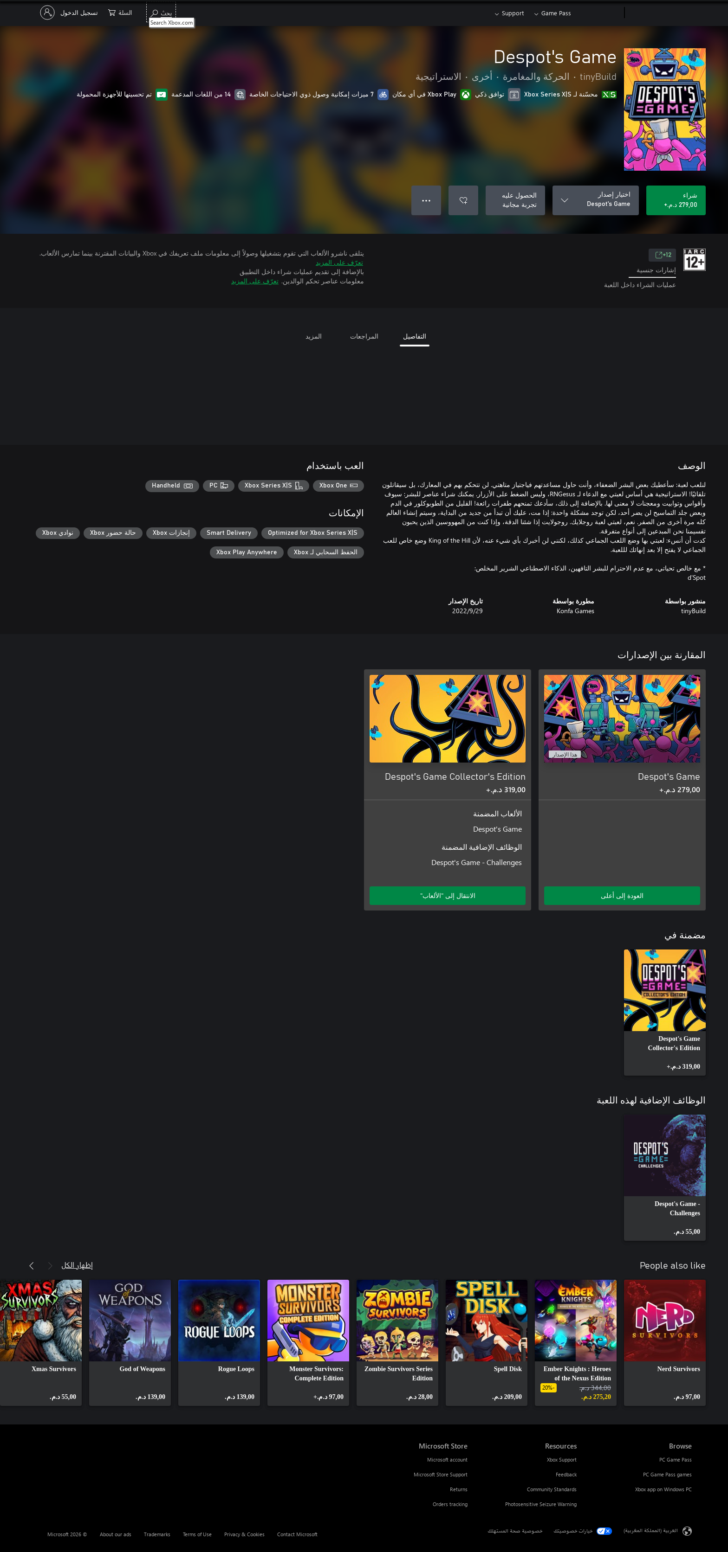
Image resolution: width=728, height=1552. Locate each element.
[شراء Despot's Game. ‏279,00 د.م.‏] (676, 200)
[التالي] (31, 1265)
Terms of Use (197, 1534)
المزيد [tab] (314, 336)
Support (513, 13)
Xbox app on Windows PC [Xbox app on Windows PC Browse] (663, 1489)
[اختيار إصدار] (595, 200)
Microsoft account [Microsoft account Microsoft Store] (447, 1459)
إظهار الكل (77, 1265)
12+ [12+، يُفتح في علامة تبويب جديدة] (663, 255)
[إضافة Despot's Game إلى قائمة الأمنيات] (463, 200)
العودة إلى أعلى (622, 895)
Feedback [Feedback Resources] (566, 1474)
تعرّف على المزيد (339, 262)
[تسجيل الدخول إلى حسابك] (70, 12)
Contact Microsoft (297, 1534)
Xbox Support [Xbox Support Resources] (562, 1459)
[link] (665, 1012)
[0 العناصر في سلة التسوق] (120, 12)
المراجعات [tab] (364, 336)
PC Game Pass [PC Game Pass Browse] (675, 1459)
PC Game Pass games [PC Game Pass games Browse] (667, 1474)
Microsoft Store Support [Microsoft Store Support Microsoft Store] (441, 1474)
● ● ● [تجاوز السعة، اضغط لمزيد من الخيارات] (426, 200)
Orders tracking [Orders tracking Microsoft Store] (450, 1504)
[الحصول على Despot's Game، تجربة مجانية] (515, 200)
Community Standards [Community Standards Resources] (552, 1489)
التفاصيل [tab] (414, 336)
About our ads (115, 1534)
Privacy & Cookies (244, 1534)
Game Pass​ (556, 13)
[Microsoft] (660, 13)
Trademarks (157, 1534)
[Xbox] (599, 13)
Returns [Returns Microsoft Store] (459, 1489)
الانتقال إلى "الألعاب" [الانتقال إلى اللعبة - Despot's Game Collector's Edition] (447, 895)
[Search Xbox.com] (161, 11)
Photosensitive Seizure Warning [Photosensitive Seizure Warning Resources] (541, 1504)
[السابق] (50, 1265)
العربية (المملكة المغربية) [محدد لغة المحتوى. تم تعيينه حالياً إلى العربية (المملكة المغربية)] (651, 1530)
